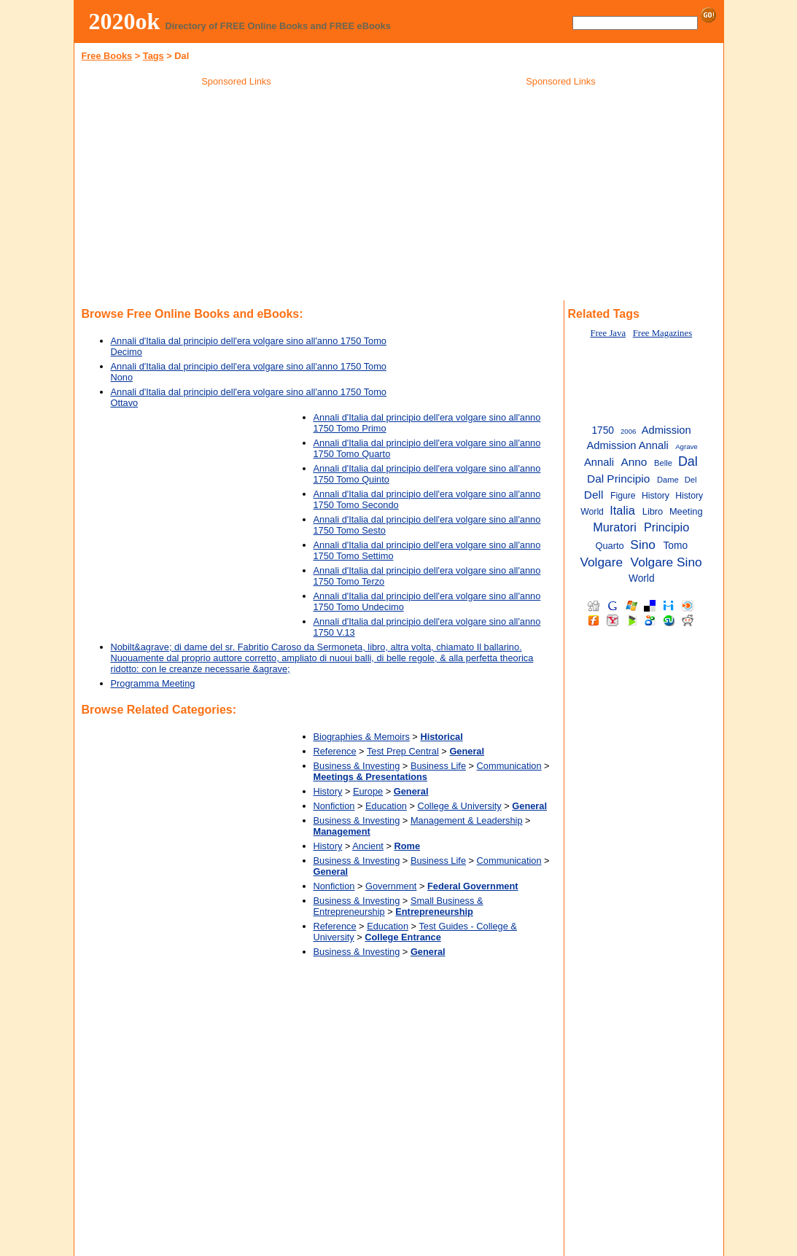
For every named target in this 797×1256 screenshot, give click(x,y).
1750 (602, 430)
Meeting (686, 511)
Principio (666, 527)
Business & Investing (357, 765)
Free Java (608, 333)
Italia (622, 510)
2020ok (124, 21)
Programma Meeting (153, 683)
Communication (509, 765)
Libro (653, 511)
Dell (594, 494)
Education (386, 805)
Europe (368, 791)
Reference (335, 751)
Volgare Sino (666, 562)
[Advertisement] (236, 196)
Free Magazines (662, 333)
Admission (666, 430)
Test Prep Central (403, 751)
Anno (634, 462)
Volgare (601, 562)
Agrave (686, 446)
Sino (643, 544)
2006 (628, 431)
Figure (623, 496)
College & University (460, 805)
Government (390, 886)
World (642, 578)
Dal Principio (618, 478)
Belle (663, 463)
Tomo (675, 545)
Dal (688, 461)
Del (691, 479)
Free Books (107, 55)
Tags (153, 55)
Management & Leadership (467, 820)
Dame (668, 479)
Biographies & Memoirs (362, 736)
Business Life (438, 765)
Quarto (610, 545)
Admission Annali (628, 445)
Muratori (615, 527)
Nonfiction (334, 805)
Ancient (368, 845)
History (328, 791)
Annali (599, 462)
